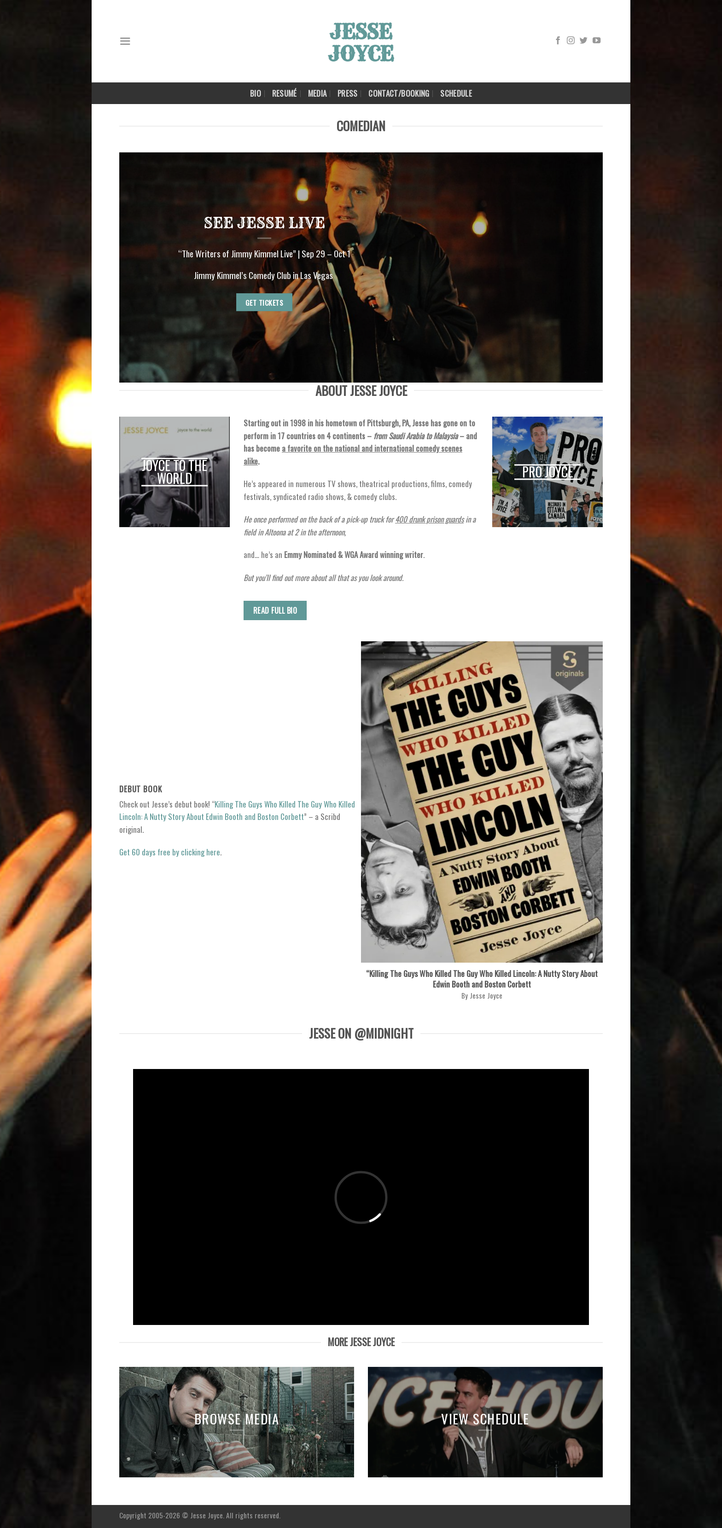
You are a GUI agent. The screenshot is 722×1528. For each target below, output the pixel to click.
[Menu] (125, 41)
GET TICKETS (264, 302)
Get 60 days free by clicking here (169, 852)
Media (317, 93)
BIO (255, 93)
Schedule (456, 93)
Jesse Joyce (206, 1515)
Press (348, 93)
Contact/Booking (398, 93)
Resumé (284, 93)
